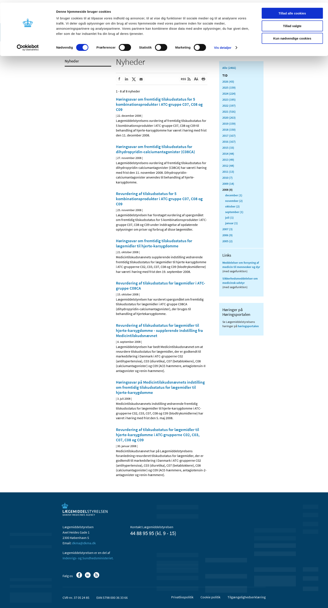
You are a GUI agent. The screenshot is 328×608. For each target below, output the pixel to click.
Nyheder (72, 61)
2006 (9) (227, 235)
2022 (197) (229, 105)
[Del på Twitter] (133, 79)
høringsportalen (248, 326)
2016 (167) (229, 142)
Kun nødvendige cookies (292, 36)
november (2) (234, 201)
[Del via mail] (141, 79)
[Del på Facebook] (119, 79)
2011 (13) (228, 172)
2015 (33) (228, 148)
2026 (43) (228, 81)
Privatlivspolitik (182, 597)
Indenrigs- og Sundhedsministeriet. (88, 558)
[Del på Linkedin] (126, 79)
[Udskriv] (203, 79)
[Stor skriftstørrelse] (196, 79)
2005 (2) (227, 241)
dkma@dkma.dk (84, 543)
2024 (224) (229, 93)
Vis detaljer (222, 45)
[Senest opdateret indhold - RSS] (185, 79)
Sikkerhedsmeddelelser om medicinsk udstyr (240, 281)
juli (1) (229, 217)
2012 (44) (228, 166)
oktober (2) (232, 206)
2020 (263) (229, 117)
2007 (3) (227, 229)
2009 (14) (228, 184)
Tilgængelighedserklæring (247, 597)
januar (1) (231, 223)
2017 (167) (229, 136)
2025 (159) (229, 87)
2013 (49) (228, 160)
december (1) (233, 195)
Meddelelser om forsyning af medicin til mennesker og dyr (241, 265)
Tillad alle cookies (292, 10)
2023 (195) (229, 99)
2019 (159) (229, 124)
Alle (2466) (229, 68)
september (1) (234, 212)
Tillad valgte (292, 23)
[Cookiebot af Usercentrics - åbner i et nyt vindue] (27, 45)
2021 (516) (229, 111)
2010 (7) (227, 178)
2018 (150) (229, 130)
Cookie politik (210, 597)
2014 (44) (228, 154)
